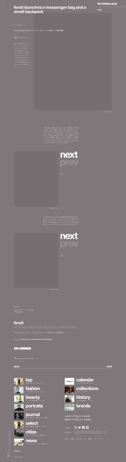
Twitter (79, 427)
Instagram (75, 427)
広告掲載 (72, 438)
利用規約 (90, 438)
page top (17, 451)
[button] (69, 154)
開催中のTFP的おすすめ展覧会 (78, 420)
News (99, 9)
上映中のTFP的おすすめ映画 (77, 416)
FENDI (16, 348)
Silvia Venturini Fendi (25, 348)
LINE (87, 427)
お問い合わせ (79, 438)
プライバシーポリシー (98, 438)
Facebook (83, 427)
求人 (85, 438)
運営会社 (67, 438)
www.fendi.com (19, 311)
